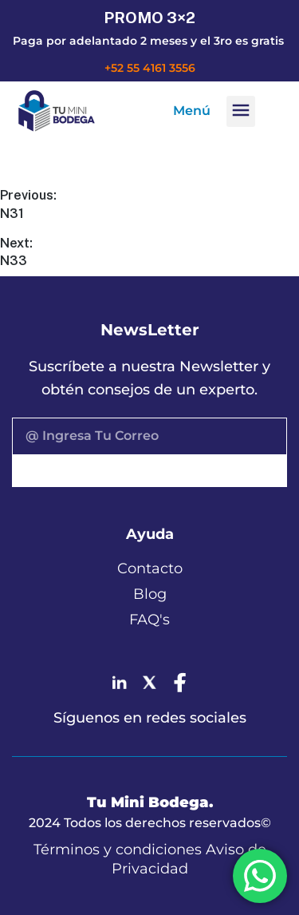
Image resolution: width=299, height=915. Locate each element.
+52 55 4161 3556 (149, 68)
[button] (240, 111)
